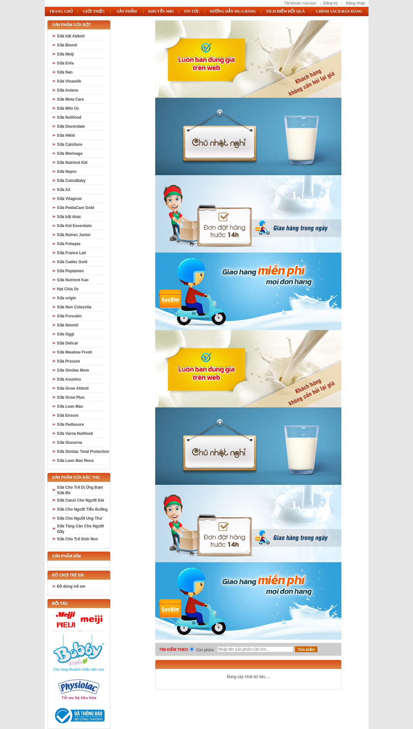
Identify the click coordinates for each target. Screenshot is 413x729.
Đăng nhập (355, 3)
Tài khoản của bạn (300, 3)
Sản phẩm (205, 650)
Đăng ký (330, 3)
